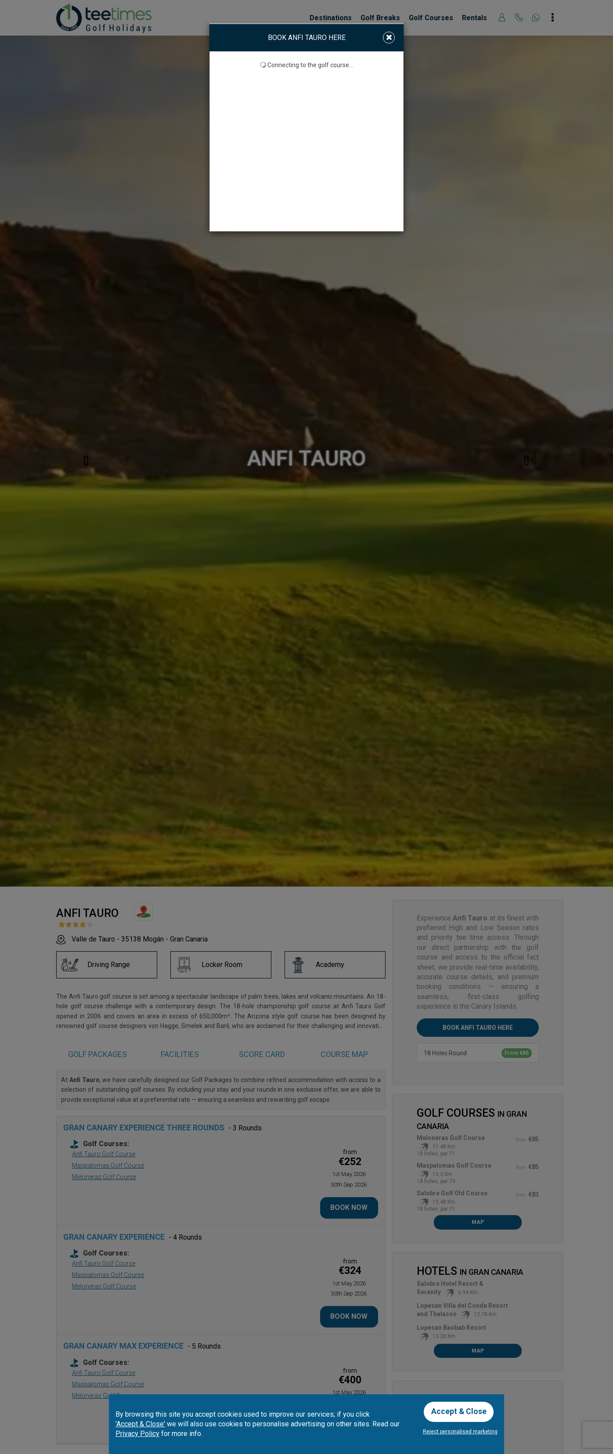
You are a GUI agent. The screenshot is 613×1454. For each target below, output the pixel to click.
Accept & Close (459, 1411)
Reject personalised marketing (460, 1432)
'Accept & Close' (140, 1423)
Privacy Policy (137, 1433)
